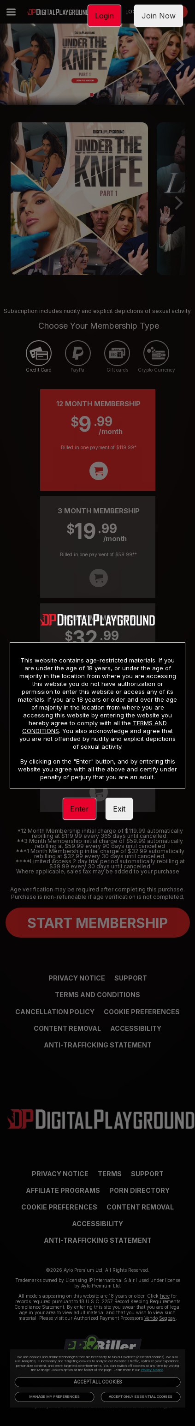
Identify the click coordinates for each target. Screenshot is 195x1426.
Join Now (159, 15)
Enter (79, 808)
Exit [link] (119, 808)
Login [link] (104, 15)
